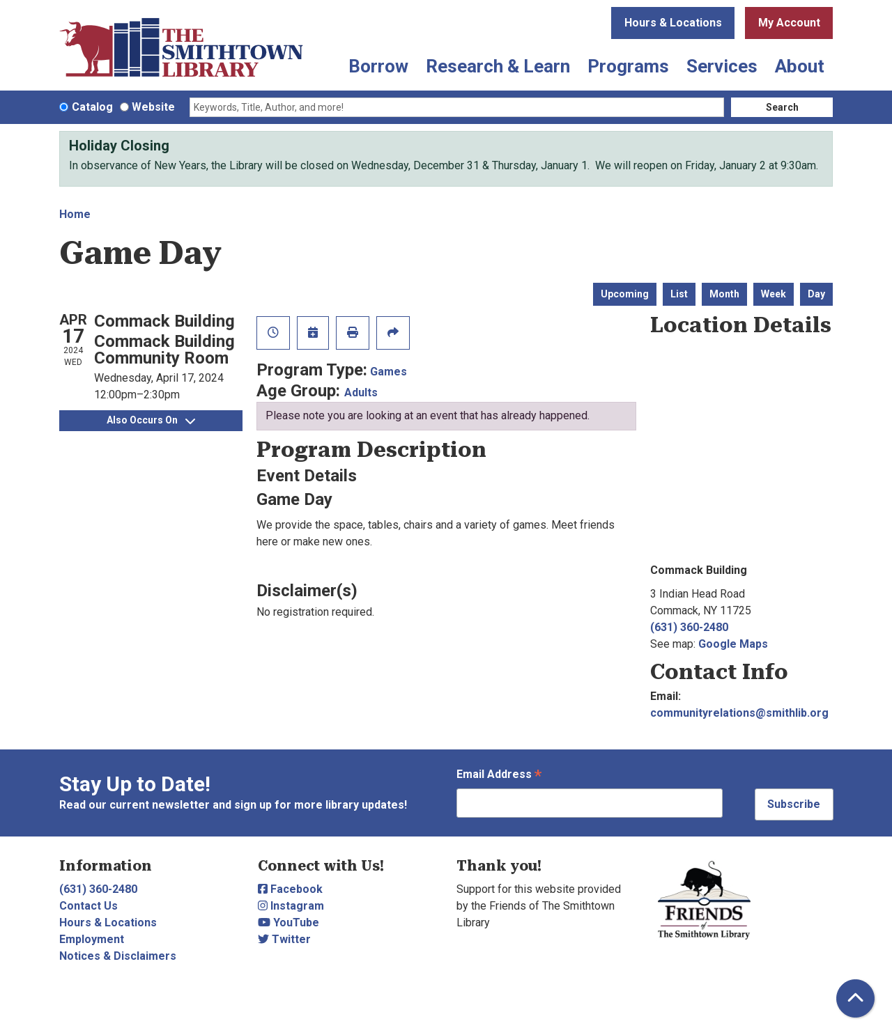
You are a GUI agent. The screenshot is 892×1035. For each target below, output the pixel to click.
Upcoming (625, 293)
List (679, 293)
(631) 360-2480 (689, 627)
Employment (91, 939)
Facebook (290, 889)
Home (75, 214)
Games (388, 371)
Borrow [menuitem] (378, 66)
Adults (361, 392)
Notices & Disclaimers (117, 956)
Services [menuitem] (722, 66)
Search (782, 107)
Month (724, 293)
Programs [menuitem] (628, 66)
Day (816, 293)
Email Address (498, 775)
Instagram (291, 905)
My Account (789, 22)
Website (153, 107)
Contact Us (88, 905)
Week (773, 293)
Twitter (284, 939)
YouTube (288, 922)
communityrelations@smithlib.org (739, 712)
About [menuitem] (799, 66)
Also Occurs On (151, 420)
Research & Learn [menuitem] (498, 66)
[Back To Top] (855, 998)
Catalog (92, 107)
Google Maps (733, 644)
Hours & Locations (673, 22)
